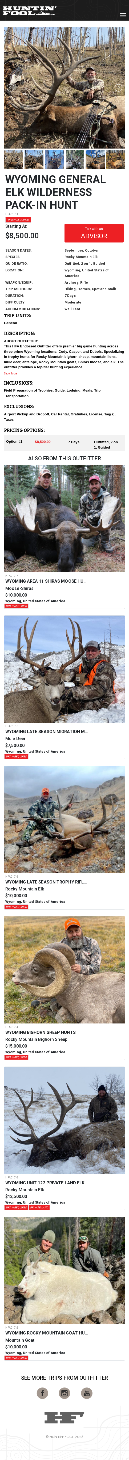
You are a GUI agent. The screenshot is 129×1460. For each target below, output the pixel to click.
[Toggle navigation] (123, 15)
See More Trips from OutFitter (64, 1378)
